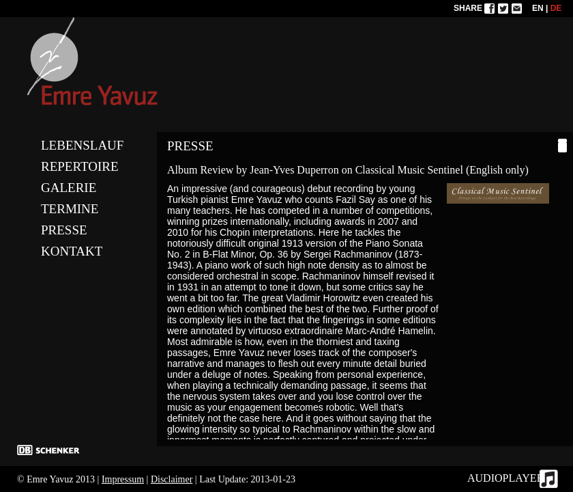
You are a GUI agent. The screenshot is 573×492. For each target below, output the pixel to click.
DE (556, 8)
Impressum (123, 479)
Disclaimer (171, 479)
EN (538, 8)
